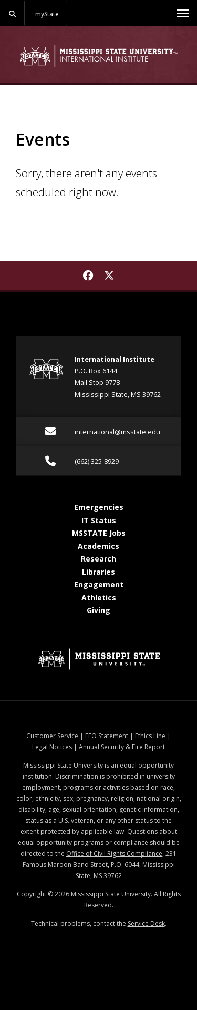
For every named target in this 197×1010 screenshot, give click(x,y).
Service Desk (146, 923)
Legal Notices (52, 746)
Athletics (98, 598)
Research (98, 559)
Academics (98, 546)
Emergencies (98, 507)
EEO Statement (106, 735)
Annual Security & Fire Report (122, 746)
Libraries (98, 572)
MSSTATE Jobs (99, 533)
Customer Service (52, 735)
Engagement (98, 584)
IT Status (98, 520)
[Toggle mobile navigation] (183, 13)
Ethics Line (150, 735)
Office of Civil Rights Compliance (114, 853)
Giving (98, 610)
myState (46, 13)
